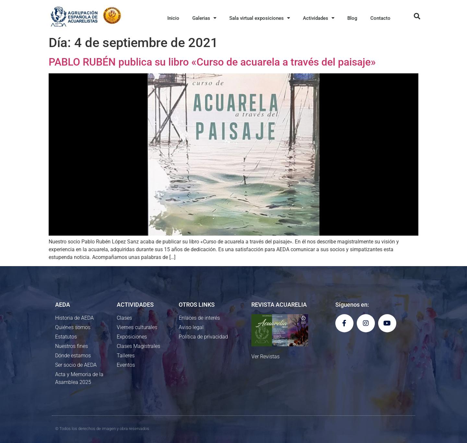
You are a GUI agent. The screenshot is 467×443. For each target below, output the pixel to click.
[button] (417, 16)
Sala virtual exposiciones (259, 18)
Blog (352, 18)
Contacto (380, 18)
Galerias (204, 18)
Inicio (173, 18)
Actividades (318, 18)
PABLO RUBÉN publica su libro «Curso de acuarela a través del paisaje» (212, 62)
